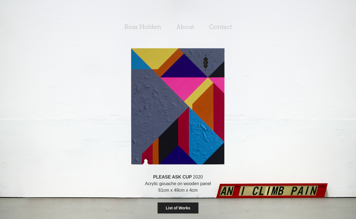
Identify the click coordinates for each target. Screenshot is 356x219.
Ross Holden (142, 26)
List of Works (178, 208)
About (185, 26)
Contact (220, 26)
